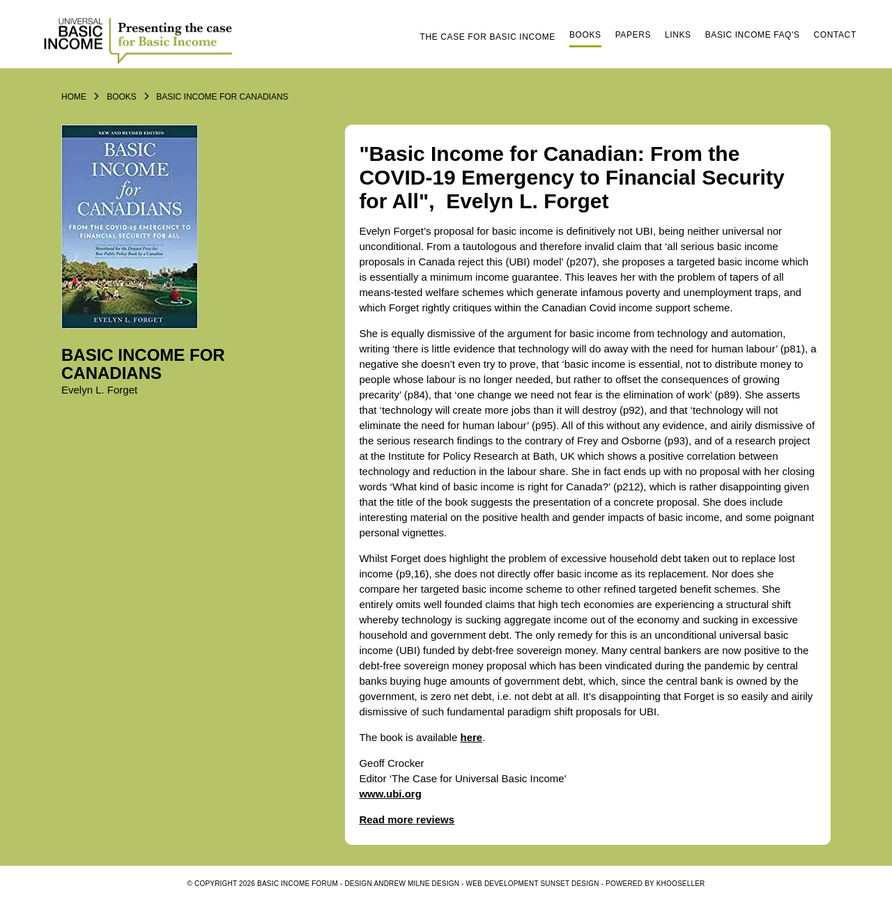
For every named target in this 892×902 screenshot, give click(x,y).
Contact (835, 35)
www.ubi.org (390, 794)
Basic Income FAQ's (752, 35)
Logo (140, 39)
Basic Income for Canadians (222, 97)
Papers (633, 35)
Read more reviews (406, 819)
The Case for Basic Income (487, 37)
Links (678, 35)
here (471, 737)
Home (73, 97)
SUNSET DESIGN (570, 883)
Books (585, 35)
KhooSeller (680, 883)
